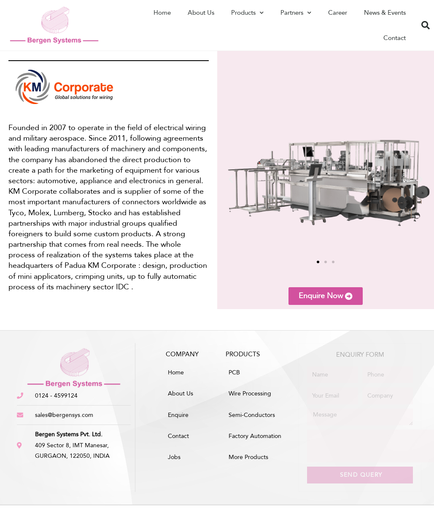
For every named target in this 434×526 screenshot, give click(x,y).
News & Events (385, 12)
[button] (231, 179)
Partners (295, 12)
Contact (394, 38)
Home (162, 12)
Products (247, 12)
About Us (201, 12)
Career (337, 12)
